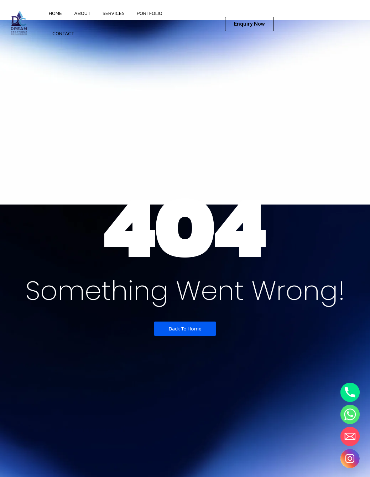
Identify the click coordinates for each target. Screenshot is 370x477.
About (82, 13)
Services (114, 13)
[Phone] (350, 392)
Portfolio (149, 13)
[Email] (350, 436)
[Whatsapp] (350, 414)
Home (55, 13)
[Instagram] (350, 458)
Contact (63, 33)
